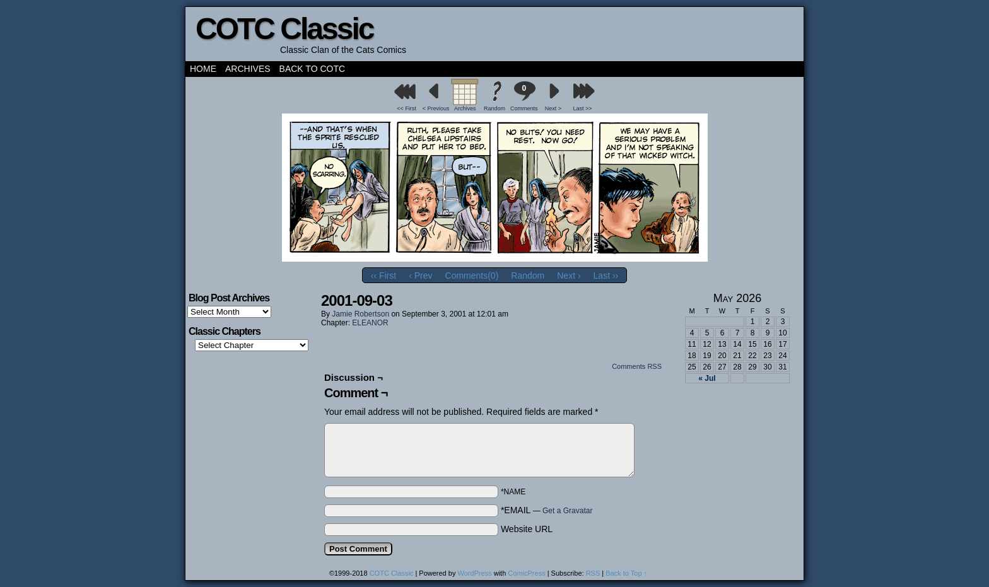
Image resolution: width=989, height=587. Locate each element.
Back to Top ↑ (626, 573)
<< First (406, 108)
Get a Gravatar (567, 510)
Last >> (582, 108)
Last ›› (606, 275)
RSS (593, 573)
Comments (524, 96)
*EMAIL (547, 510)
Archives (248, 69)
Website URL (527, 529)
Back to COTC (312, 69)
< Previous (436, 108)
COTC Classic (284, 28)
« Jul (706, 378)
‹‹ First (383, 275)
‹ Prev (420, 275)
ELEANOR (370, 322)
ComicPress (526, 573)
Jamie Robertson (360, 314)
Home (203, 69)
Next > (553, 108)
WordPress (474, 573)
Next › (568, 275)
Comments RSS (637, 366)
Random (494, 108)
